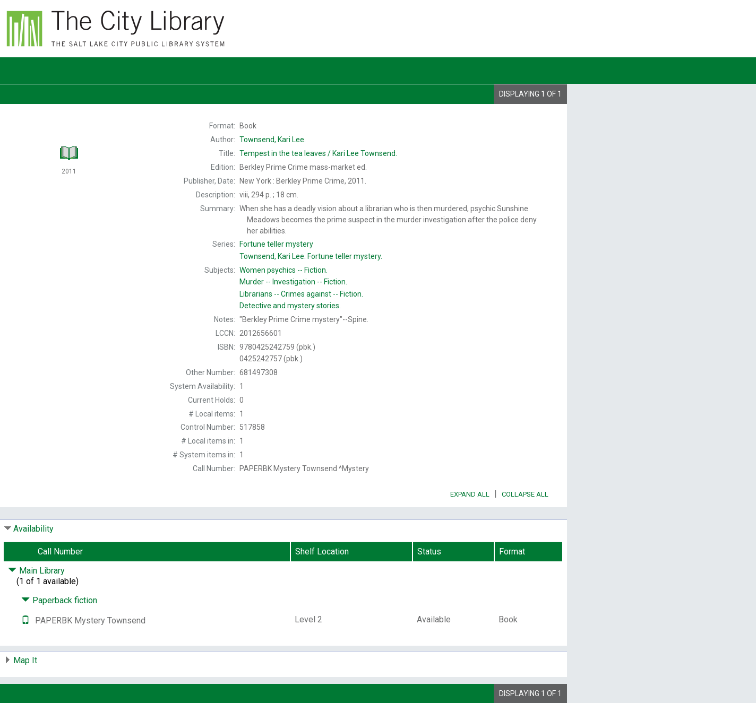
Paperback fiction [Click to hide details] (59, 600)
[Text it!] (25, 620)
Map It (25, 660)
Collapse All (525, 494)
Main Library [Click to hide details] (36, 571)
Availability (33, 529)
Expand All (469, 494)
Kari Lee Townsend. (318, 153)
